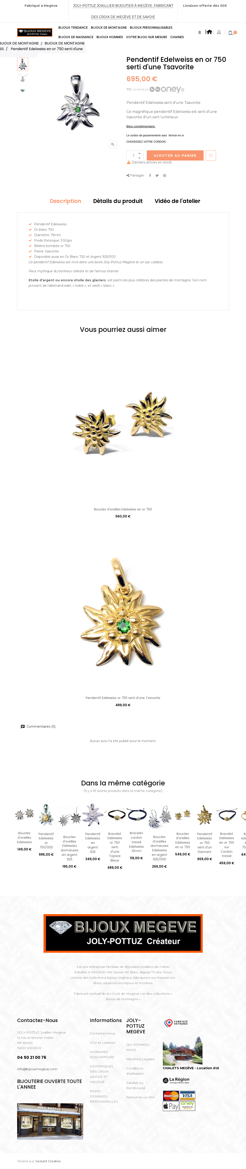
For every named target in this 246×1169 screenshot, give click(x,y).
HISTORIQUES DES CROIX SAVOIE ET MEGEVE (101, 1074)
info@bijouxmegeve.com (37, 1069)
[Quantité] (134, 155)
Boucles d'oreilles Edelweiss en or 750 (123, 509)
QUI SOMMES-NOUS (138, 1047)
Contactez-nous (102, 1033)
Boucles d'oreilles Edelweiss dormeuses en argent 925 (69, 848)
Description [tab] (65, 201)
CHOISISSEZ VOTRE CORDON (146, 141)
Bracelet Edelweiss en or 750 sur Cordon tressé (226, 844)
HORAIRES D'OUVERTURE (102, 1054)
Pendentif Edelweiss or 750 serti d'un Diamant (204, 843)
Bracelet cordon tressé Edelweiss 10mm (136, 842)
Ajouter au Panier (175, 156)
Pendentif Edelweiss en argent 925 (93, 843)
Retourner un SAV (140, 1097)
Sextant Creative (48, 1161)
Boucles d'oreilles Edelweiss (24, 837)
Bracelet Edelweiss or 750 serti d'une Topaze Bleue (115, 847)
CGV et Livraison (102, 1043)
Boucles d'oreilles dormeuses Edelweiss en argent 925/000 (159, 848)
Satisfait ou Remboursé (135, 1085)
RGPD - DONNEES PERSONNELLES (104, 1096)
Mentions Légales (140, 1059)
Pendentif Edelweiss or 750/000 (46, 841)
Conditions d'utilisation (135, 1071)
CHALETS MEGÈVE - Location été (191, 1068)
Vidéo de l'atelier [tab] (177, 201)
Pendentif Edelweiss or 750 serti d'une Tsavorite (123, 698)
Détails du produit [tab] (118, 201)
